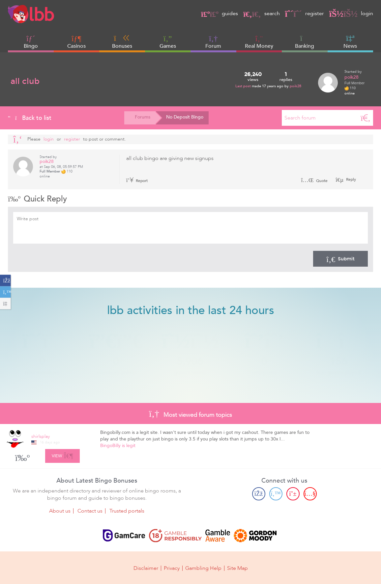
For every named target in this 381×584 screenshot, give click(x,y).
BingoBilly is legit (117, 445)
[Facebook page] (258, 493)
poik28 (295, 86)
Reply (350, 179)
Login (49, 139)
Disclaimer (145, 568)
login (351, 13)
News (350, 42)
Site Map (237, 568)
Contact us (90, 511)
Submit (340, 258)
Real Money (259, 46)
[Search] (365, 118)
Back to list (29, 118)
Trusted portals (126, 511)
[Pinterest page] (293, 493)
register (304, 13)
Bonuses (122, 42)
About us (60, 511)
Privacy (172, 568)
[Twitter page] (275, 493)
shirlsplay (40, 436)
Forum (213, 42)
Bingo (31, 46)
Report (137, 180)
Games (168, 42)
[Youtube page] (310, 493)
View (62, 455)
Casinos (76, 46)
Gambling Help (203, 568)
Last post (243, 86)
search (261, 13)
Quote (314, 180)
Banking (304, 42)
